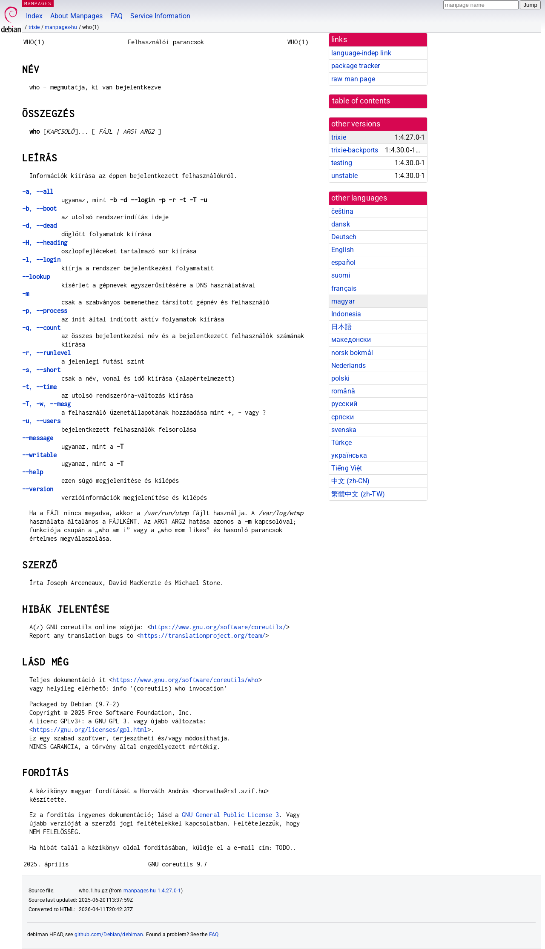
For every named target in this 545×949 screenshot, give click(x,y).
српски (342, 417)
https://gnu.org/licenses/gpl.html (90, 729)
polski (340, 378)
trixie (34, 27)
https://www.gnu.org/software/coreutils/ (218, 627)
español (343, 262)
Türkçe (341, 443)
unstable (344, 176)
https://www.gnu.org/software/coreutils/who (185, 679)
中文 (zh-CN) (350, 481)
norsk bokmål (352, 353)
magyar (343, 301)
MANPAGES (38, 3)
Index (34, 16)
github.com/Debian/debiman (109, 935)
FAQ (116, 16)
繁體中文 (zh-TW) (358, 494)
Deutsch (343, 237)
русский (344, 404)
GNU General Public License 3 (230, 814)
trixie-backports (354, 150)
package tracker (355, 66)
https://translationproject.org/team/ (202, 635)
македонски (351, 339)
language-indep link (361, 53)
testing (341, 163)
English (342, 250)
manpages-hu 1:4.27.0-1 (152, 891)
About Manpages (76, 16)
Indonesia (346, 314)
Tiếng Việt (346, 468)
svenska (343, 430)
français (343, 288)
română (343, 391)
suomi (340, 275)
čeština (342, 211)
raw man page (353, 79)
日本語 (341, 327)
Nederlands (348, 365)
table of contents (361, 101)
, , (46, 403)
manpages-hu (61, 27)
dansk (340, 224)
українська (349, 455)
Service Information (160, 16)
